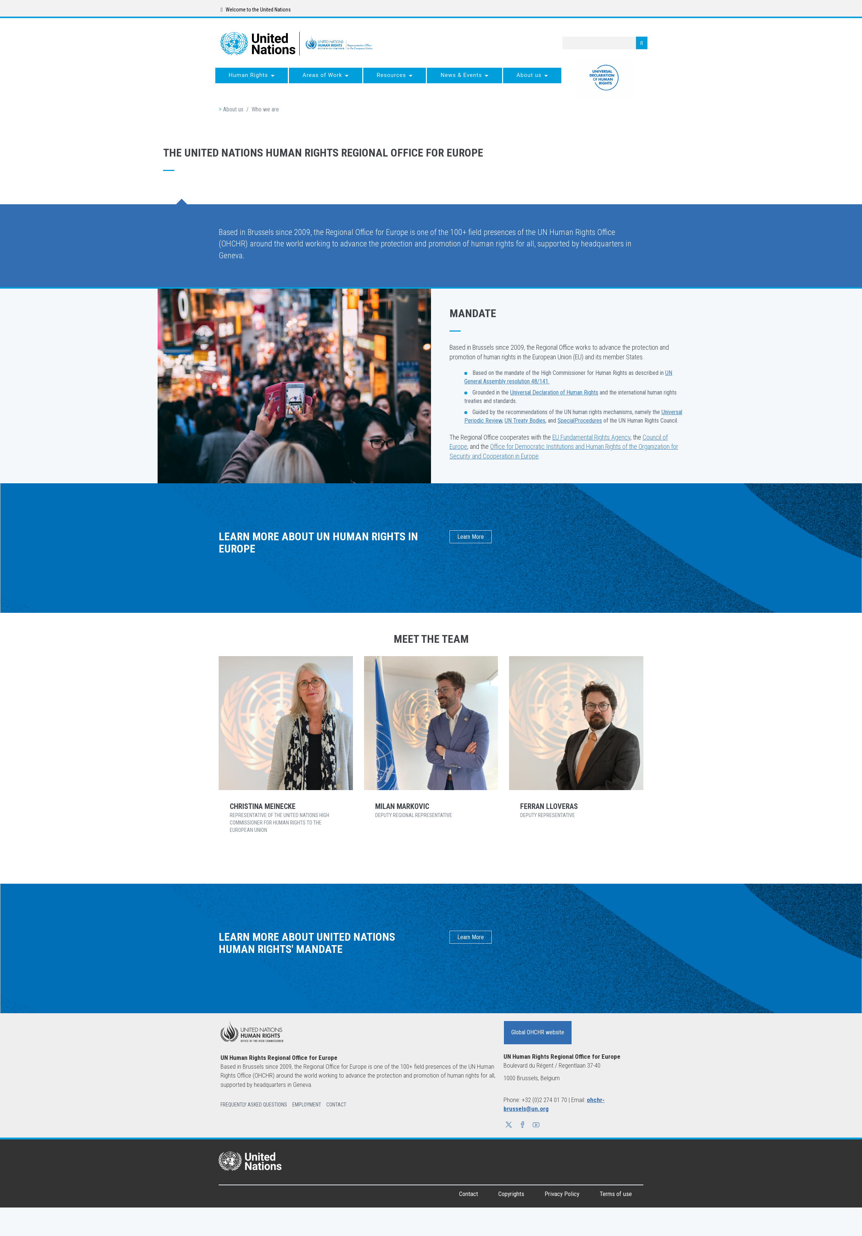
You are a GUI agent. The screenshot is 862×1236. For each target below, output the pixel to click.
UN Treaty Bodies (525, 420)
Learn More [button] (470, 536)
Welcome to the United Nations (255, 10)
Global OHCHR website (537, 1032)
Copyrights (511, 1194)
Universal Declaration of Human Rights (554, 392)
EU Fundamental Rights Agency (591, 437)
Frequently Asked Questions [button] (253, 1105)
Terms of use (616, 1194)
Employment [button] (306, 1105)
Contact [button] (336, 1105)
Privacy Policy (562, 1194)
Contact (468, 1194)
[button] (509, 1125)
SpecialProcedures (580, 420)
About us (233, 109)
